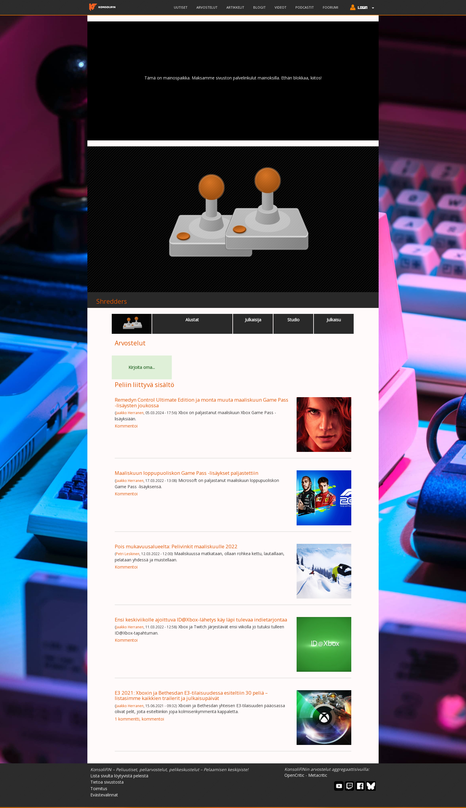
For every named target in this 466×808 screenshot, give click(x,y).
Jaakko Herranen (130, 412)
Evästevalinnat (104, 795)
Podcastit (304, 7)
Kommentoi (126, 426)
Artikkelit (235, 7)
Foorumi (330, 7)
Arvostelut (207, 7)
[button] (361, 8)
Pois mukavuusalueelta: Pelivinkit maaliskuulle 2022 (176, 546)
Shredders (111, 301)
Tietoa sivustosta (107, 782)
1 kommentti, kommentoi (139, 719)
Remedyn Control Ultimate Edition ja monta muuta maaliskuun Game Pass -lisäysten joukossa (201, 402)
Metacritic (317, 775)
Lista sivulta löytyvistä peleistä (119, 776)
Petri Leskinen (127, 553)
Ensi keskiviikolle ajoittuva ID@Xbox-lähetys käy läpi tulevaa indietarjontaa (201, 619)
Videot (280, 7)
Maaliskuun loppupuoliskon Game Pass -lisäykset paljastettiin (186, 472)
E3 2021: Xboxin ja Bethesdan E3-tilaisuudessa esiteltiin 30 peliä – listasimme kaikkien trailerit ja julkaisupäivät (191, 695)
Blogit (259, 7)
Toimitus (98, 788)
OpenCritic (294, 775)
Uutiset (181, 7)
